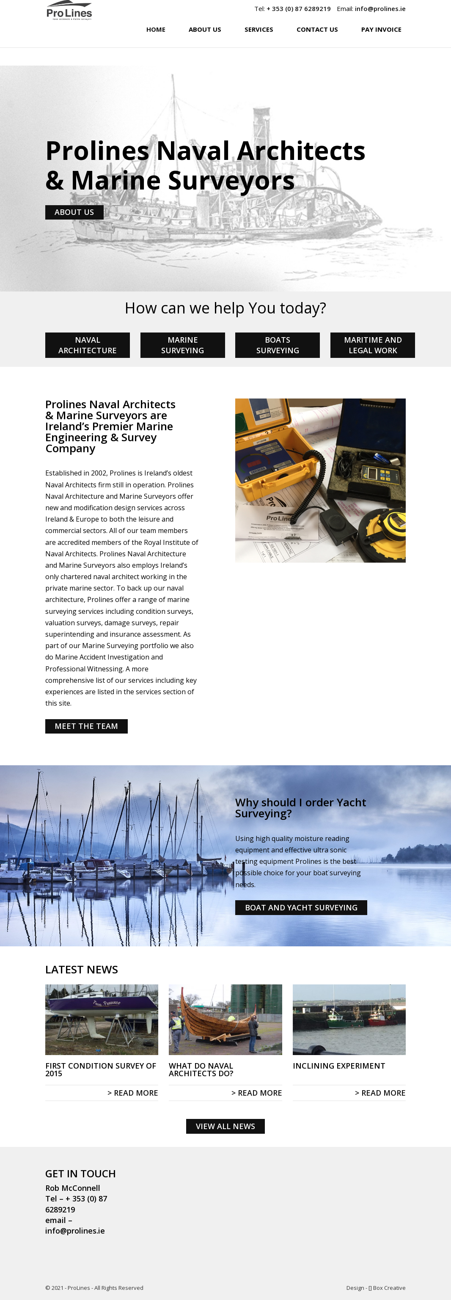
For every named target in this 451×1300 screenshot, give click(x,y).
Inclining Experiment (339, 1066)
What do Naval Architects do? (201, 1069)
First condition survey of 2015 (100, 1069)
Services (259, 47)
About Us (205, 47)
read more (136, 1093)
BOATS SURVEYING (277, 345)
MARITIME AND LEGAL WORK (373, 345)
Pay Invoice (381, 47)
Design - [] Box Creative (376, 1288)
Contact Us (317, 47)
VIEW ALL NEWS (225, 1126)
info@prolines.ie (380, 8)
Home (155, 47)
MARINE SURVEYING (182, 345)
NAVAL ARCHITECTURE (87, 345)
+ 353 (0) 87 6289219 (299, 8)
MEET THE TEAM (86, 726)
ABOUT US (74, 212)
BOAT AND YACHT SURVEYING (301, 907)
